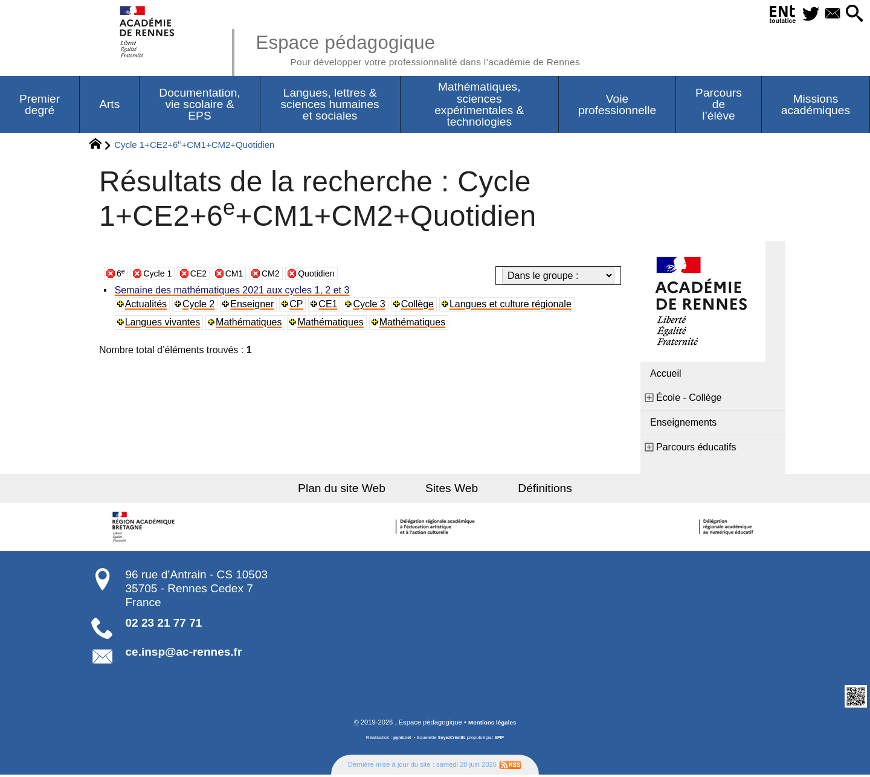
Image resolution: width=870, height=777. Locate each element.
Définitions (531, 490)
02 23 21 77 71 (164, 624)
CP (298, 306)
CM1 (242, 275)
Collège (420, 306)
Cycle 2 (200, 306)
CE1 (330, 306)
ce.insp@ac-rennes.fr (184, 653)
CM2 (281, 275)
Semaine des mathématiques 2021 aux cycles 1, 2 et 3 (233, 292)
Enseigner (254, 306)
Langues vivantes (164, 324)
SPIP (502, 740)
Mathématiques (250, 324)
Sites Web (451, 490)
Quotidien (331, 275)
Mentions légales (492, 724)
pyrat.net (400, 740)
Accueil (666, 375)
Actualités (147, 306)
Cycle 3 (372, 306)
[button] (852, 14)
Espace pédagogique (439, 48)
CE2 (204, 275)
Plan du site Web (355, 490)
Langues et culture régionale (514, 306)
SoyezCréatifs (452, 740)
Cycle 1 (160, 275)
